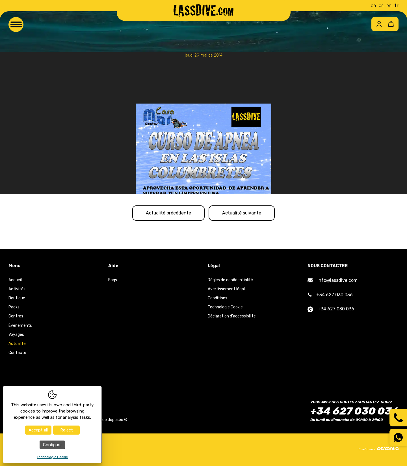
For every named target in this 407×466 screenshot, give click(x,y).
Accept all (38, 430)
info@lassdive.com (333, 281)
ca (373, 5)
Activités (16, 289)
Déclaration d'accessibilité (232, 316)
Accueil (15, 280)
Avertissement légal (226, 289)
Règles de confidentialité (230, 280)
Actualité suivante (243, 213)
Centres (15, 316)
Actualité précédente (167, 213)
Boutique (16, 298)
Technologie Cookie (225, 307)
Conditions (217, 298)
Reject (66, 430)
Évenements (20, 326)
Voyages (16, 335)
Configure (52, 444)
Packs (14, 307)
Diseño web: (378, 449)
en (388, 5)
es (381, 5)
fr (396, 5)
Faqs (112, 280)
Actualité (17, 344)
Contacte (17, 353)
